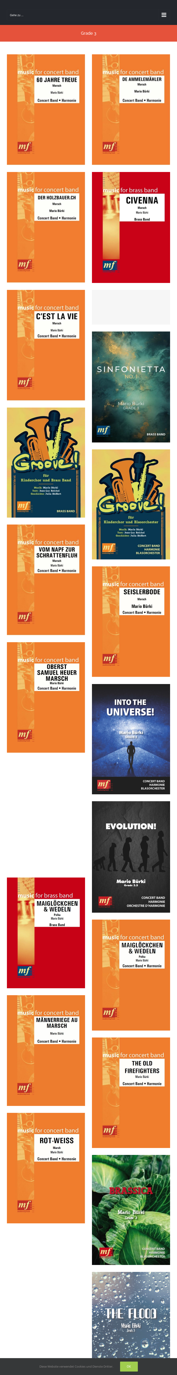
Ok (129, 1366)
